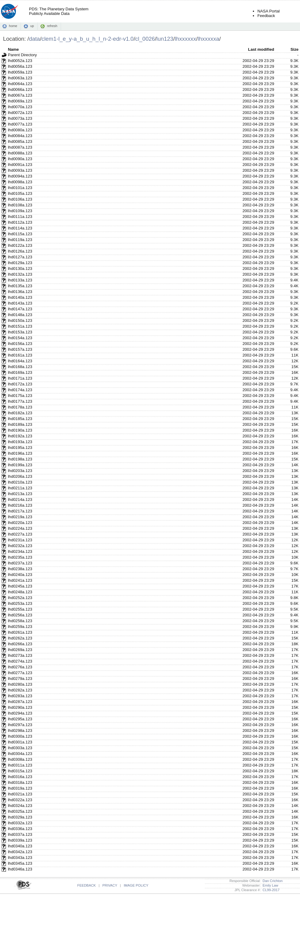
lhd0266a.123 (20, 644)
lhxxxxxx (185, 39)
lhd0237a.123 (20, 563)
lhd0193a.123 (20, 441)
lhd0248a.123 (20, 592)
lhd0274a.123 (20, 661)
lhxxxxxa (208, 39)
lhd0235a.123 (20, 557)
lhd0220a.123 (20, 522)
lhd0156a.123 (20, 343)
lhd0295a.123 (20, 719)
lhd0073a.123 (20, 118)
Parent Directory (22, 55)
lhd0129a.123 (20, 262)
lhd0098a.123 (20, 182)
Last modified (261, 49)
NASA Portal (268, 11)
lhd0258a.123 (20, 621)
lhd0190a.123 (20, 430)
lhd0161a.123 (20, 355)
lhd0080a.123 (20, 130)
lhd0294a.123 (20, 713)
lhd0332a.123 (20, 823)
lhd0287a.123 (20, 701)
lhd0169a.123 (20, 372)
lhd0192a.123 (20, 436)
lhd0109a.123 (20, 211)
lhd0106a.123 (20, 199)
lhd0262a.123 (20, 638)
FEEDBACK (86, 885)
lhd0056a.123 (20, 66)
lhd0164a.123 (20, 361)
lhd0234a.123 (20, 551)
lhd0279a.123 (20, 678)
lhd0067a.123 (20, 95)
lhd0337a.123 (20, 834)
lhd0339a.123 (20, 840)
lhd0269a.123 (20, 649)
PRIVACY (110, 885)
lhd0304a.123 (20, 753)
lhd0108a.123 (20, 205)
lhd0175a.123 (20, 395)
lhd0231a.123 (20, 540)
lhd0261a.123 (20, 632)
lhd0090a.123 (20, 159)
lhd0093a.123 (20, 170)
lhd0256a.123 (20, 615)
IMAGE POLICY (136, 885)
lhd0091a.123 (20, 164)
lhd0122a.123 (20, 245)
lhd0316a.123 (20, 776)
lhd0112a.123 (20, 222)
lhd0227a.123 (20, 534)
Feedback (266, 15)
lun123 (164, 39)
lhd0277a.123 (20, 672)
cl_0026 (145, 39)
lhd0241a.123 (20, 580)
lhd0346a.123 (20, 869)
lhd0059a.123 (20, 72)
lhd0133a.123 (20, 280)
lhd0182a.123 (20, 413)
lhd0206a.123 (20, 476)
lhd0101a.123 (20, 187)
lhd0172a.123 (20, 384)
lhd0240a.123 (20, 574)
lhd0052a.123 (20, 60)
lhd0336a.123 (20, 828)
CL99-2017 (270, 890)
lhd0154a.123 (20, 338)
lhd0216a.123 (20, 505)
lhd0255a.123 (20, 609)
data (34, 39)
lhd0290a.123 (20, 707)
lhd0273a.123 (20, 655)
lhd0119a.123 (20, 239)
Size (294, 49)
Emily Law (269, 885)
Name (13, 49)
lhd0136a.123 (20, 291)
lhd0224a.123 (20, 528)
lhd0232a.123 (20, 545)
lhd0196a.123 (20, 453)
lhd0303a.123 (20, 748)
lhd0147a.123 (20, 309)
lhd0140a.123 (20, 297)
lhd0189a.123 (20, 424)
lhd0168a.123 (20, 366)
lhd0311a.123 (20, 765)
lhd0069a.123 (20, 101)
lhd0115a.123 (20, 234)
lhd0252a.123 (20, 597)
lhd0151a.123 (20, 326)
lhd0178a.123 (20, 407)
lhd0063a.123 (20, 78)
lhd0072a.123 (20, 112)
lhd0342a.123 (20, 852)
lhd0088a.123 (20, 153)
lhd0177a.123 (20, 401)
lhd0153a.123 (20, 332)
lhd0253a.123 (20, 603)
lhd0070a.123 (20, 107)
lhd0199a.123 (20, 465)
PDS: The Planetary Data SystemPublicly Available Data (58, 11)
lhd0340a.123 (20, 846)
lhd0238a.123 (20, 569)
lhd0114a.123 (20, 228)
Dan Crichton (272, 881)
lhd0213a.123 (20, 493)
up (32, 26)
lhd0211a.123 (20, 488)
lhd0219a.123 (20, 517)
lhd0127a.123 (20, 257)
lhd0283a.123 (20, 696)
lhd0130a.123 (20, 268)
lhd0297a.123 (20, 724)
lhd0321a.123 (20, 794)
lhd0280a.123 (20, 684)
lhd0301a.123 (20, 742)
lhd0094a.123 (20, 176)
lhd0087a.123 (20, 147)
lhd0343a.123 (20, 857)
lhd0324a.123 (20, 805)
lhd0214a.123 (20, 499)
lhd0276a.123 (20, 667)
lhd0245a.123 (20, 586)
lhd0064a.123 (20, 83)
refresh (52, 26)
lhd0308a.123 (20, 759)
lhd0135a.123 (20, 286)
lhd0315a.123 (20, 771)
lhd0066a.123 (20, 89)
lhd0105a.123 (20, 193)
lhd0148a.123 (20, 314)
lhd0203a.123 (20, 470)
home (13, 26)
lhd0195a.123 (20, 447)
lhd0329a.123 (20, 817)
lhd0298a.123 (20, 730)
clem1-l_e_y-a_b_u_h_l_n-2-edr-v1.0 (87, 39)
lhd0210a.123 (20, 482)
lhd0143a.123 (20, 303)
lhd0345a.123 (20, 863)
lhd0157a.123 (20, 349)
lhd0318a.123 (20, 782)
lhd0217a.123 (20, 511)
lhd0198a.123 (20, 459)
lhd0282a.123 (20, 690)
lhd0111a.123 (20, 216)
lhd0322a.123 (20, 800)
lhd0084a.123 (20, 135)
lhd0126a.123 (20, 251)
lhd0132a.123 (20, 274)
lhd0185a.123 (20, 418)
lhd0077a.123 (20, 124)
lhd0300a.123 (20, 736)
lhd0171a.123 (20, 378)
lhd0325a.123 (20, 811)
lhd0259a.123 (20, 626)
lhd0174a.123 (20, 390)
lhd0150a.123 (20, 320)
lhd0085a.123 (20, 141)
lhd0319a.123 (20, 788)
